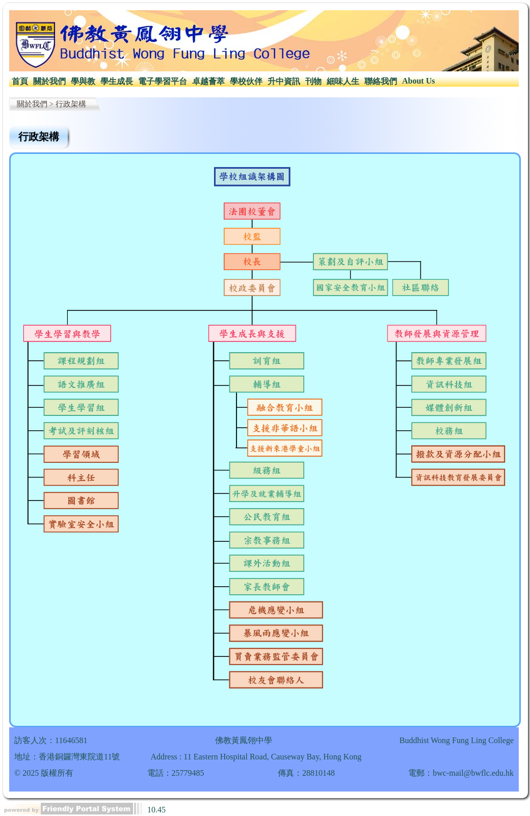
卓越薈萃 (208, 81)
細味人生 (343, 81)
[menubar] (223, 82)
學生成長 (116, 81)
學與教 (83, 81)
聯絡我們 (380, 81)
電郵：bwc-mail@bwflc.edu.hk (461, 773)
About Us (418, 80)
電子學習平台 (162, 81)
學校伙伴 (246, 81)
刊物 (313, 81)
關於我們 (49, 81)
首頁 (20, 81)
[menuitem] (20, 82)
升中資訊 (284, 81)
